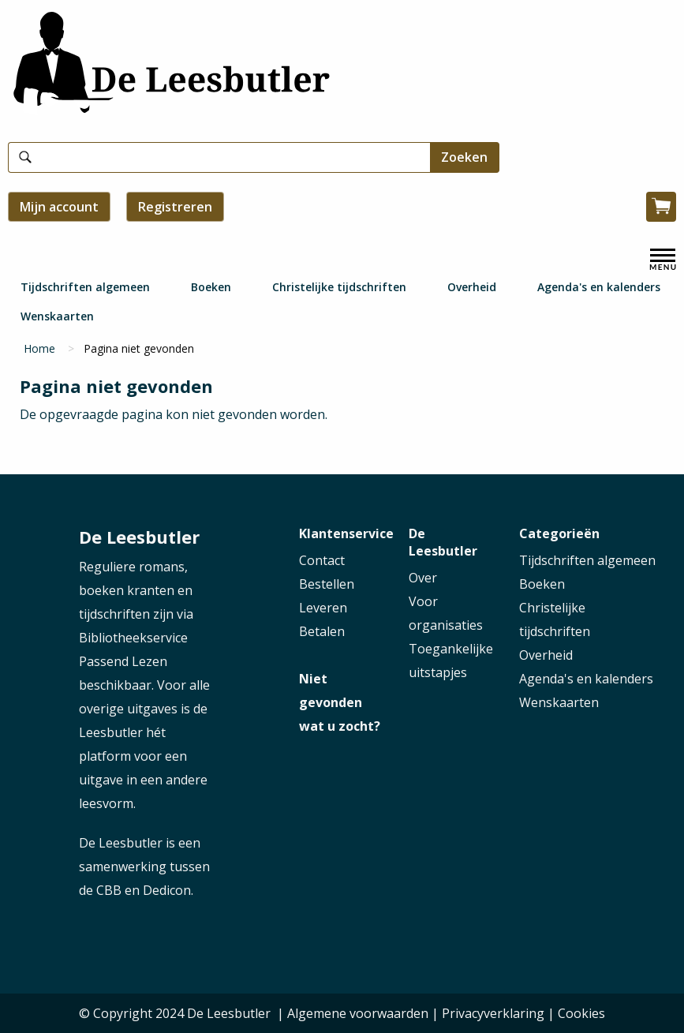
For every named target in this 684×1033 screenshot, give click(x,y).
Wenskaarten (57, 316)
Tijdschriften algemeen (85, 286)
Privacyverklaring (493, 1013)
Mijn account (59, 206)
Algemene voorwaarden (357, 1013)
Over (423, 577)
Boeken (211, 286)
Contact (322, 560)
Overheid (471, 286)
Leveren (323, 607)
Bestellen (326, 584)
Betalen (322, 631)
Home (39, 348)
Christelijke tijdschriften (339, 286)
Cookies (581, 1013)
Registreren (175, 206)
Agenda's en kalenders (598, 286)
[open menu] (662, 259)
